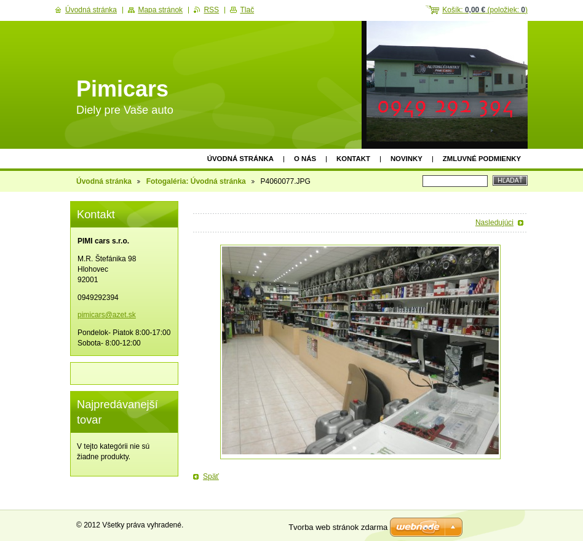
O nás (305, 158)
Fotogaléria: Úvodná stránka (196, 181)
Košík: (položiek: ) (485, 10)
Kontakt (353, 158)
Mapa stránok (160, 10)
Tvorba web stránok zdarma (337, 527)
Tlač (247, 10)
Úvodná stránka (240, 158)
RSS (211, 10)
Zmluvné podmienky (482, 158)
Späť (211, 476)
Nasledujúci (494, 222)
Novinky (406, 158)
